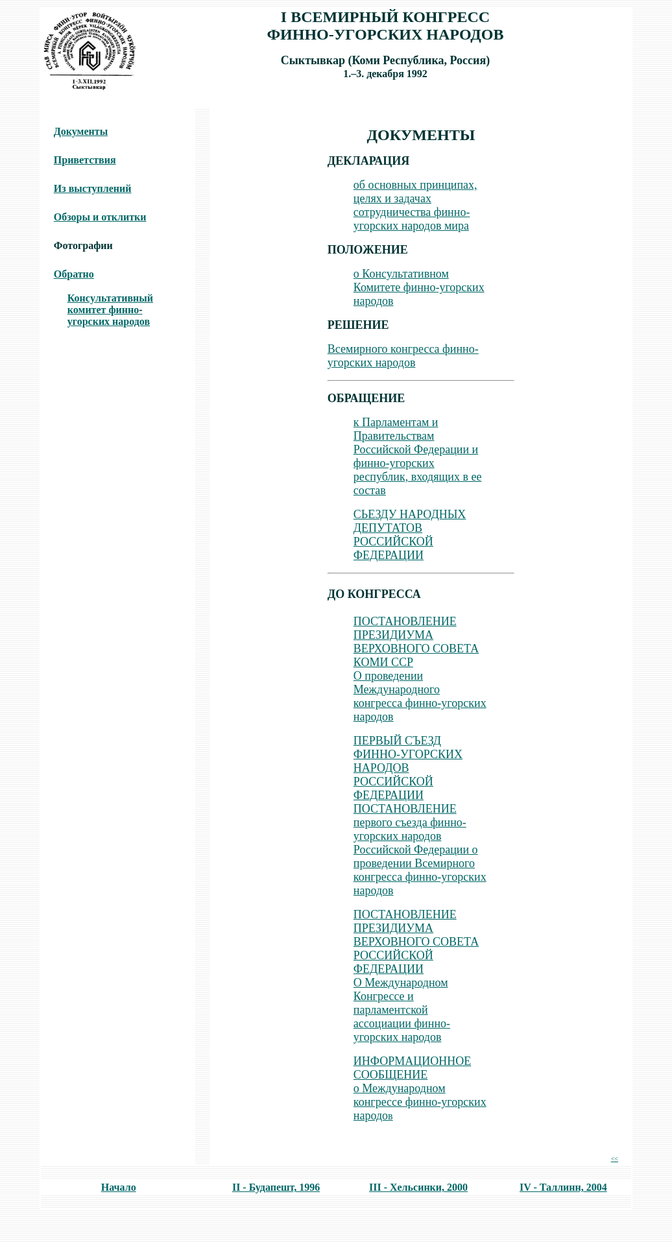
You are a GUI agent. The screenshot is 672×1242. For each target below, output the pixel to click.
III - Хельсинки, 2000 (418, 1187)
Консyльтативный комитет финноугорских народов (110, 310)
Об (60, 274)
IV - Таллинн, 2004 (563, 1187)
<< (614, 1158)
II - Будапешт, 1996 (276, 1187)
